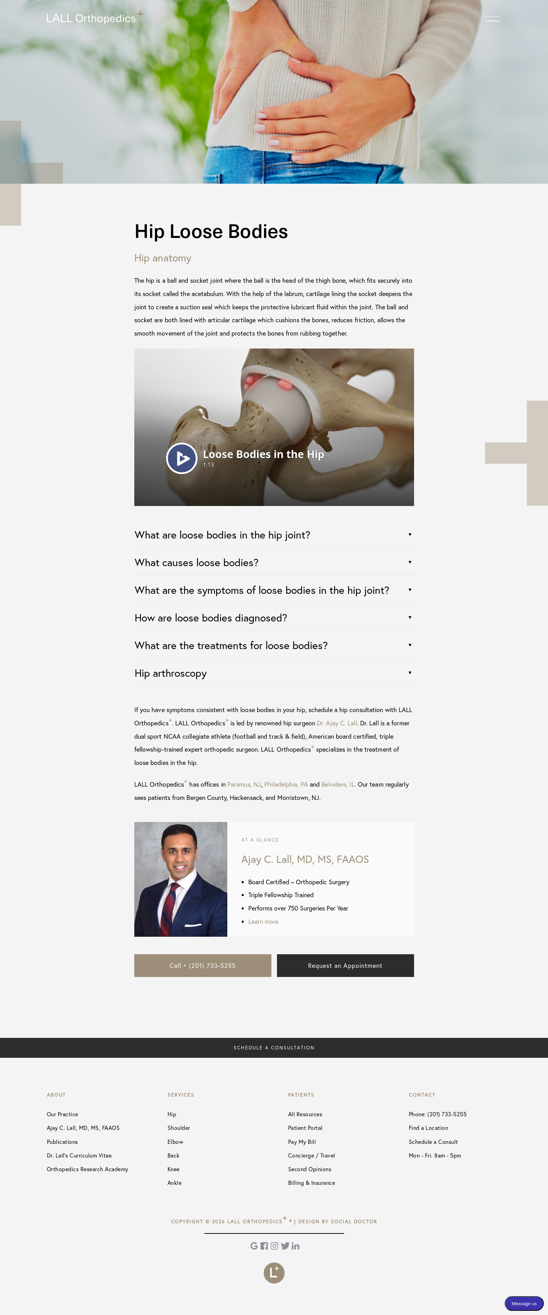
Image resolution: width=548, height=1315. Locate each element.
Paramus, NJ (244, 784)
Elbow (176, 1141)
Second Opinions (310, 1169)
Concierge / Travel (311, 1155)
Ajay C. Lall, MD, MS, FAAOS (83, 1127)
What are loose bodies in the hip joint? (222, 534)
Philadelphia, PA (286, 784)
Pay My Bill (302, 1141)
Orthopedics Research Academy (87, 1169)
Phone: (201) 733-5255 (438, 1114)
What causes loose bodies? (196, 562)
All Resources (305, 1114)
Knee (174, 1169)
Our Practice (62, 1114)
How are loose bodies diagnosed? (211, 617)
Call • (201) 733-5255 (203, 965)
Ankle (175, 1182)
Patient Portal (305, 1127)
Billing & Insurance (311, 1182)
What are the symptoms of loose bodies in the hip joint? (262, 590)
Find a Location (428, 1127)
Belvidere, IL (337, 784)
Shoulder (179, 1127)
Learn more (263, 921)
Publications (62, 1141)
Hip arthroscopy (171, 673)
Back (174, 1155)
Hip (172, 1114)
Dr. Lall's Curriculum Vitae (79, 1155)
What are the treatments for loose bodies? (231, 645)
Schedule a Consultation (274, 1047)
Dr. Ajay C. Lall (337, 723)
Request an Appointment (345, 965)
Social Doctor (354, 1221)
